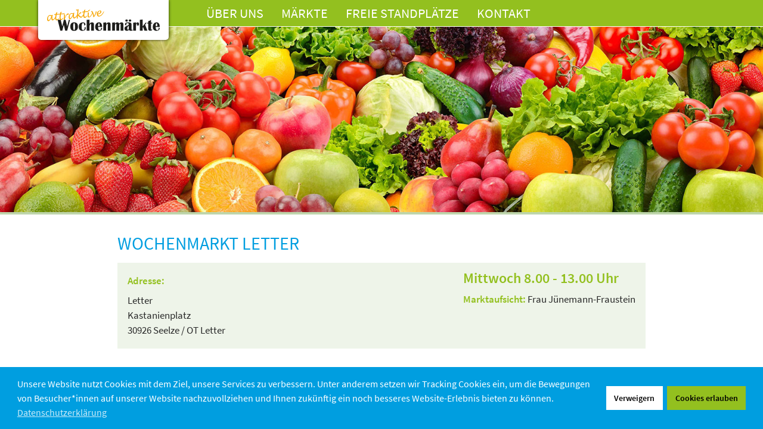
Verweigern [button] (634, 398)
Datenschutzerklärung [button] (62, 412)
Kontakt (504, 13)
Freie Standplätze (402, 13)
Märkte (304, 13)
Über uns (234, 13)
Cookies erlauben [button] (706, 398)
